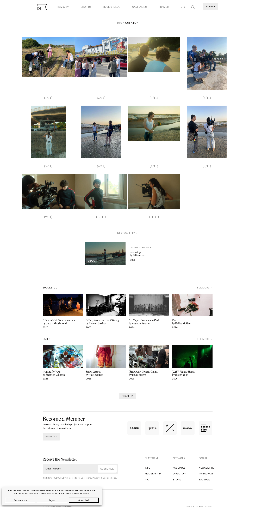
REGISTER (51, 427)
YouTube (204, 470)
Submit (210, 6)
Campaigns (139, 7)
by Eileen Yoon (192, 363)
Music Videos (111, 7)
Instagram (206, 464)
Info (147, 458)
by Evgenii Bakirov (106, 312)
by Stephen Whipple (63, 363)
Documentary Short (144, 237)
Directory (180, 464)
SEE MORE (203, 277)
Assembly (179, 458)
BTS (183, 7)
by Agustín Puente (149, 312)
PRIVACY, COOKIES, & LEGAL (199, 497)
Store (177, 470)
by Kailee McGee (192, 312)
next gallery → (127, 218)
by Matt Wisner (106, 363)
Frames (164, 7)
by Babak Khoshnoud (63, 312)
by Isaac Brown (149, 363)
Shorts (86, 7)
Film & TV (63, 7)
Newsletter (207, 458)
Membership (153, 464)
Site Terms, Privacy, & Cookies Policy (97, 468)
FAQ (147, 470)
